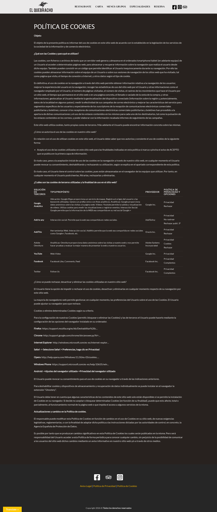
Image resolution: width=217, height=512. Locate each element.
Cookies (167, 243)
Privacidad (169, 202)
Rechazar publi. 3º (172, 223)
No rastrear (169, 219)
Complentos (169, 262)
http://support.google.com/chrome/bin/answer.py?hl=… (71, 335)
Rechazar (168, 206)
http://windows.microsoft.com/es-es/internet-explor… (81, 342)
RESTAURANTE (83, 6)
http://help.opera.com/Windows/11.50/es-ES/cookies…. (70, 357)
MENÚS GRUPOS (116, 6)
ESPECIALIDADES (140, 6)
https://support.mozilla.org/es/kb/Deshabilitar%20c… (70, 328)
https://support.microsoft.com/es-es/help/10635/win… (80, 364)
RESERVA (159, 6)
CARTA (99, 6)
